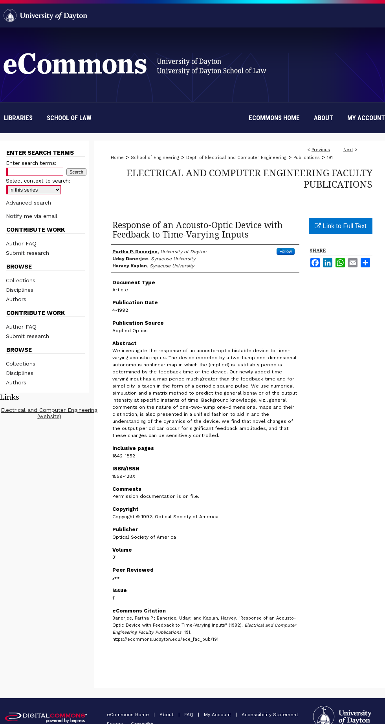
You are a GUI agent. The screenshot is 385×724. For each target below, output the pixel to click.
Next (348, 149)
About (167, 714)
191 (330, 157)
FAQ (189, 714)
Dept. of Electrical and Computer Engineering (236, 157)
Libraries (18, 118)
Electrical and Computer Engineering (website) (49, 413)
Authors (16, 299)
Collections (20, 280)
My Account (218, 714)
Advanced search (28, 202)
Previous (321, 149)
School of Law (69, 118)
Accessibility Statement (270, 714)
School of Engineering (155, 157)
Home (117, 157)
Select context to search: (38, 181)
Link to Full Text (340, 226)
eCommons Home (128, 714)
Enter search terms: (31, 163)
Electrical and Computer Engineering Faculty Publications (249, 178)
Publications (306, 157)
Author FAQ (21, 243)
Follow (285, 251)
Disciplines (19, 290)
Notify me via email (31, 216)
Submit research (27, 253)
